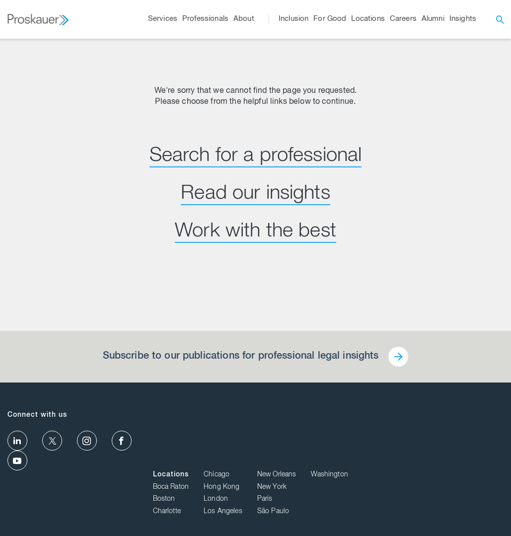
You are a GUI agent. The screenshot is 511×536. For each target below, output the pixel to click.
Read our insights (255, 195)
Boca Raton (326, 427)
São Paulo (428, 452)
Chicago (372, 415)
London (371, 440)
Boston (319, 440)
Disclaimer (482, 513)
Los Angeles (378, 452)
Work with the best (255, 232)
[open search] (500, 19)
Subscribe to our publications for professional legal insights (240, 357)
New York (427, 427)
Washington (485, 415)
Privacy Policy (441, 513)
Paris (420, 440)
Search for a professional (255, 157)
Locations (326, 415)
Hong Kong (377, 427)
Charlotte (322, 452)
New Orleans (432, 415)
